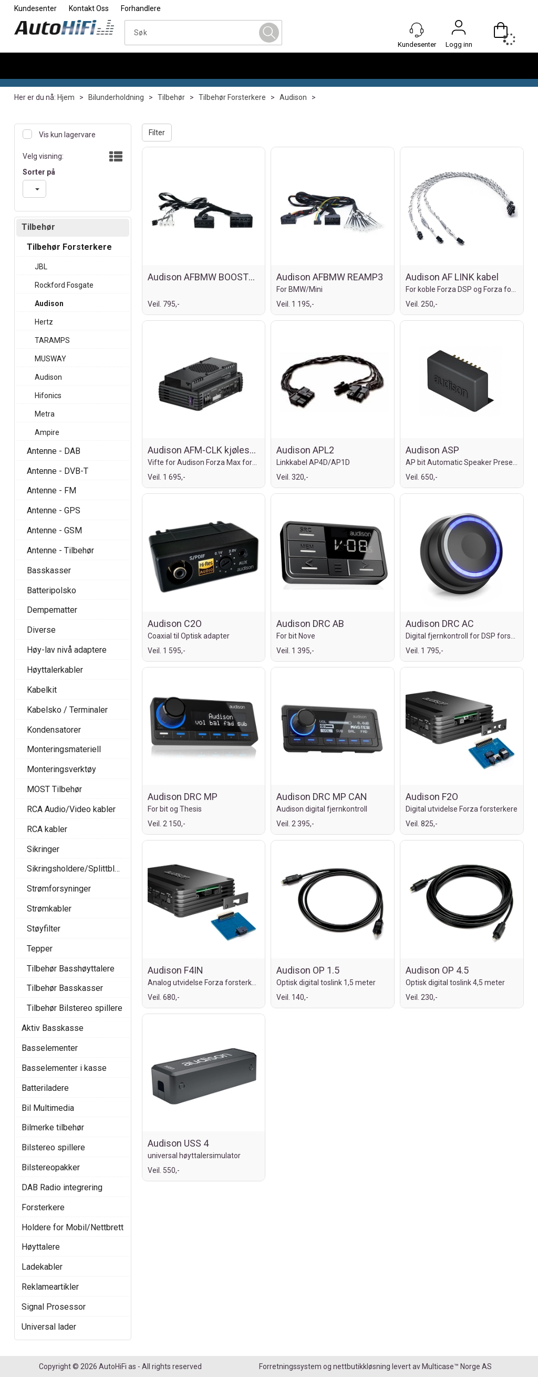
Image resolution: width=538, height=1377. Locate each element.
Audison (293, 97)
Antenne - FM (51, 490)
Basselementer (50, 1048)
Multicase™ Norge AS (457, 1366)
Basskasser (49, 570)
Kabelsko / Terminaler (67, 710)
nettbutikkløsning (361, 1366)
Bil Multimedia (48, 1108)
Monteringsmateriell (64, 749)
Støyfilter (43, 929)
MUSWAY (50, 359)
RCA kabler (47, 829)
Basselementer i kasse (64, 1068)
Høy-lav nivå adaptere (67, 650)
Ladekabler (42, 1267)
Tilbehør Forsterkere (232, 97)
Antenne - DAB (53, 451)
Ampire (47, 432)
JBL (41, 266)
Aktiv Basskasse (53, 1028)
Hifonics (48, 395)
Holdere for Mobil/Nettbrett (72, 1227)
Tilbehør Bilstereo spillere (74, 1008)
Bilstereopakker (51, 1167)
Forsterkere (43, 1207)
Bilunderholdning (116, 97)
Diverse (41, 630)
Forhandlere (141, 8)
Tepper (40, 949)
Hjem (66, 97)
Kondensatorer (54, 730)
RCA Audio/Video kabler (71, 809)
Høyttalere (41, 1247)
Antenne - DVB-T (57, 471)
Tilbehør (171, 97)
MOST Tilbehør (54, 789)
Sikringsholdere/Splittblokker (75, 869)
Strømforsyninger (59, 889)
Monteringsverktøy (61, 769)
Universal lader (49, 1327)
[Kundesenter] (417, 30)
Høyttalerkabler (55, 670)
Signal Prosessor (54, 1307)
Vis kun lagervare (66, 134)
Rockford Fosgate (64, 285)
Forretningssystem (290, 1366)
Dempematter (52, 610)
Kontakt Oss (89, 8)
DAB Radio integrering (62, 1187)
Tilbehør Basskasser (65, 988)
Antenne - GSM (54, 530)
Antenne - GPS (53, 510)
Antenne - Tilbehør (60, 550)
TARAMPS (52, 340)
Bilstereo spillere (53, 1147)
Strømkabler (49, 909)
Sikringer (43, 849)
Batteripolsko (51, 590)
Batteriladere (45, 1088)
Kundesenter (35, 8)
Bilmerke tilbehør (53, 1127)
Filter (157, 132)
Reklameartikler (50, 1287)
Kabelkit (42, 690)
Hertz (44, 322)
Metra (45, 414)
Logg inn (459, 30)
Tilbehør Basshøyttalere (71, 969)
